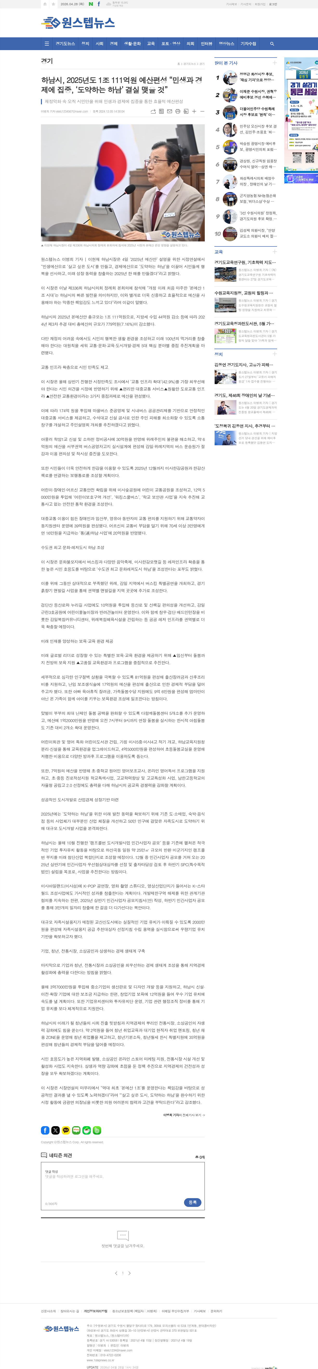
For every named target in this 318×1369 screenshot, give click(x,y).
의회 (190, 44)
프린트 (177, 111)
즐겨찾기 (53, 4)
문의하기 (216, 1311)
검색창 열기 (272, 43)
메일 (169, 111)
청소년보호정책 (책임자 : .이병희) (134, 1311)
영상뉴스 (226, 44)
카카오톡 (66, 1130)
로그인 (273, 4)
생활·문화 (132, 44)
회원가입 (260, 4)
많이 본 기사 (225, 63)
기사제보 (231, 4)
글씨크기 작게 (202, 111)
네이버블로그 (91, 4)
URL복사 (153, 111)
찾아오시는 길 (69, 1311)
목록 (161, 111)
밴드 (97, 1130)
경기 (202, 64)
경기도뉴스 (65, 44)
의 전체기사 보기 (182, 1115)
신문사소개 (48, 1311)
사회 (99, 44)
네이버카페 (86, 1130)
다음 (129, 1273)
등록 (193, 1202)
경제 (114, 44)
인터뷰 (206, 44)
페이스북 (99, 4)
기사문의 (245, 4)
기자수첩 (248, 44)
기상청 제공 (117, 5)
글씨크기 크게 (194, 111)
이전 (116, 1273)
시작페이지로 (45, 4)
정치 (85, 44)
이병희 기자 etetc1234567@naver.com (64, 111)
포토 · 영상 (170, 44)
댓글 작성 (51, 1171)
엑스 (55, 1130)
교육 (151, 44)
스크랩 (186, 111)
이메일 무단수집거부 (175, 1311)
